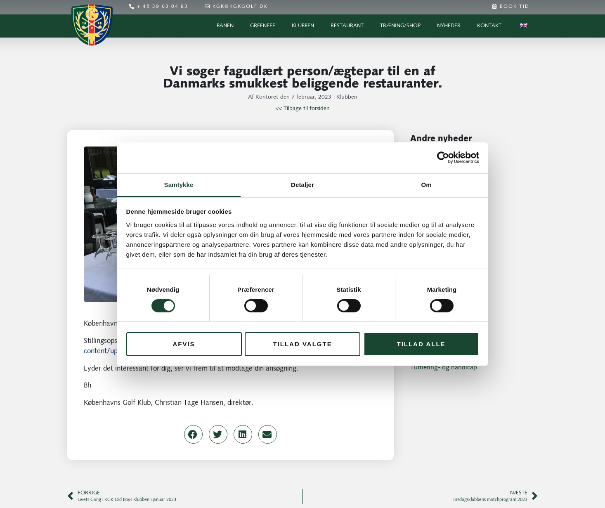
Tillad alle (421, 343)
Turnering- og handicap (443, 367)
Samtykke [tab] (179, 184)
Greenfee (262, 25)
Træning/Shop (400, 25)
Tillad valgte (302, 343)
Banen (225, 25)
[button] (193, 434)
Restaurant (347, 25)
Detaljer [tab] (302, 184)
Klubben (303, 25)
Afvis (184, 343)
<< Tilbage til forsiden (302, 109)
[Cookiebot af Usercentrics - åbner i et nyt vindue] (443, 157)
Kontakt (489, 25)
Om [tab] (426, 184)
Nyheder (449, 25)
